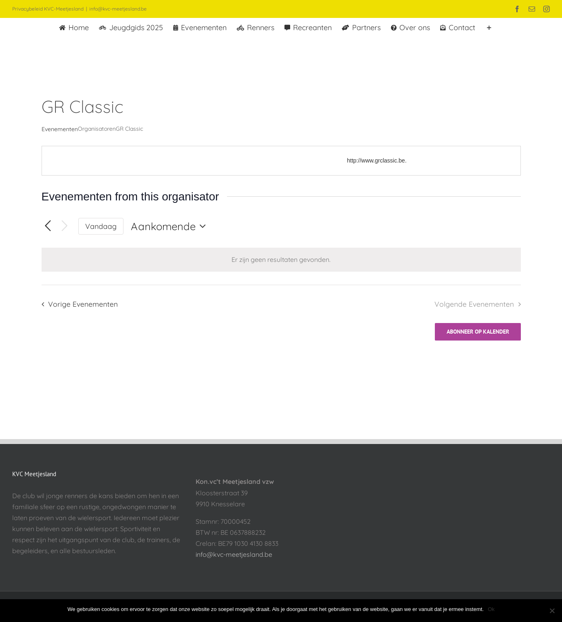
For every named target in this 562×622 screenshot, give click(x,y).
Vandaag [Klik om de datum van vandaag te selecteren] (101, 226)
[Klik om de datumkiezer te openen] (170, 226)
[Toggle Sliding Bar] (489, 27)
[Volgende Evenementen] (64, 226)
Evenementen (60, 129)
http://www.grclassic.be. (376, 160)
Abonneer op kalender (478, 331)
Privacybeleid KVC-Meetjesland (48, 9)
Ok (491, 609)
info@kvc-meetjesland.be (118, 9)
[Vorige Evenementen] (48, 226)
